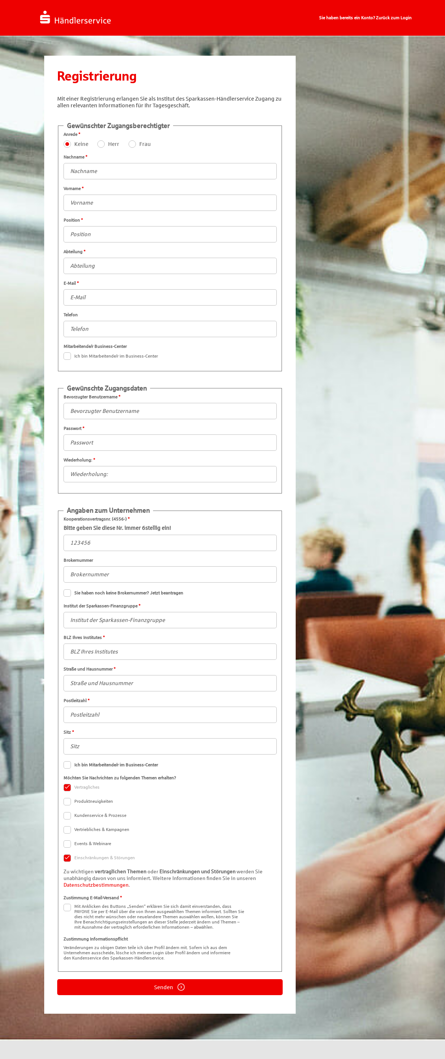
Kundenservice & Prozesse (95, 815)
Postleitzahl (170, 710)
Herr (113, 144)
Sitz (170, 742)
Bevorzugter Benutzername (170, 406)
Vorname (170, 198)
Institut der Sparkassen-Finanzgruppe (170, 615)
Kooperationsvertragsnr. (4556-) (170, 534)
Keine (81, 144)
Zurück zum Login (394, 17)
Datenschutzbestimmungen (96, 885)
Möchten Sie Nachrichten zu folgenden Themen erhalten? (170, 818)
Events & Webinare (88, 844)
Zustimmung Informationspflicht (170, 948)
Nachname (170, 166)
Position (170, 230)
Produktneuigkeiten (89, 801)
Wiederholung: (170, 469)
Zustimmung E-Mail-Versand (170, 912)
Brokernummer (170, 570)
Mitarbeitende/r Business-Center (170, 352)
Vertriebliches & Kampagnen (97, 830)
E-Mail (170, 293)
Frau (145, 144)
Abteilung (170, 261)
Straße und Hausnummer (170, 679)
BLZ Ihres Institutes (170, 647)
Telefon (170, 324)
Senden (170, 987)
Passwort (170, 438)
